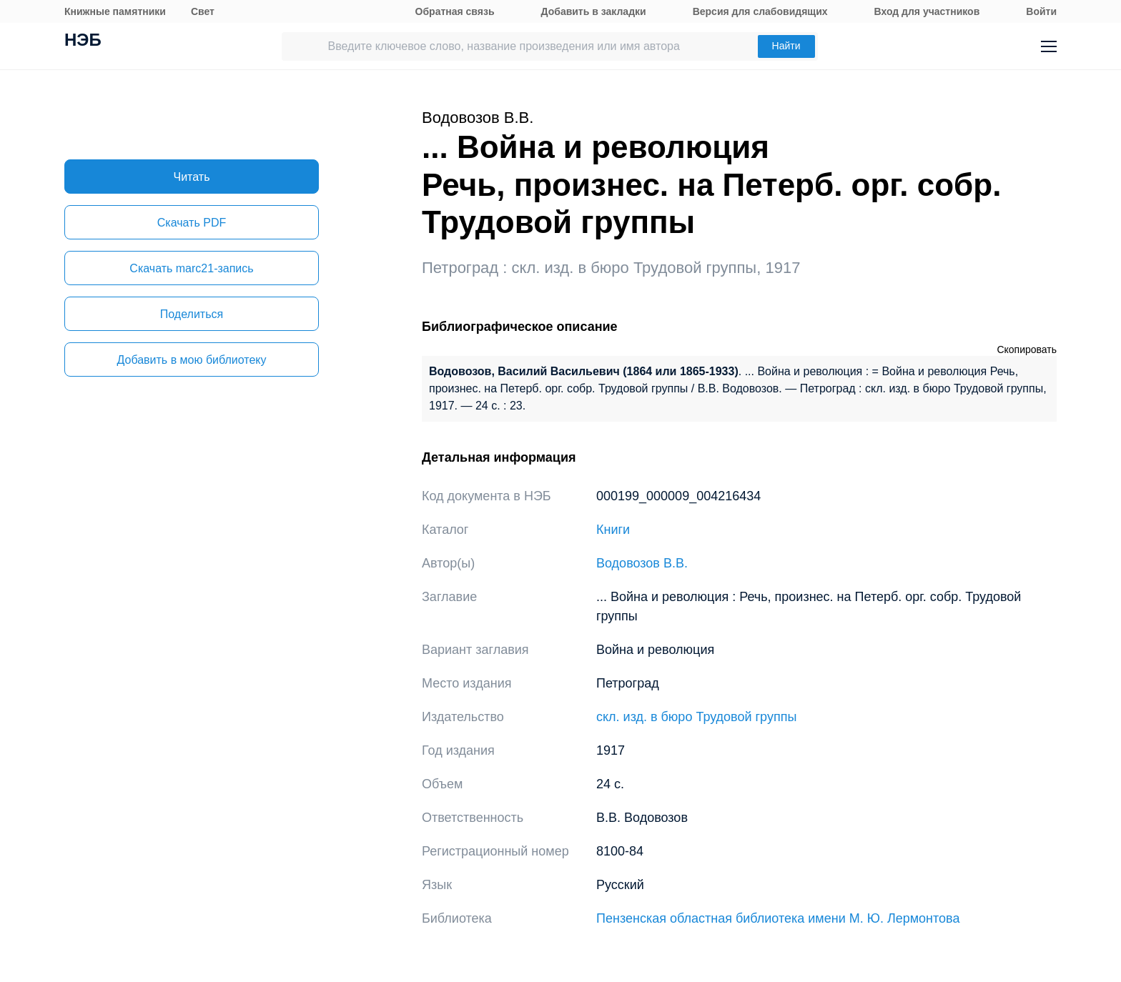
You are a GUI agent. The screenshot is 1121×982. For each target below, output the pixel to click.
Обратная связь (455, 11)
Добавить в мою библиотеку (191, 360)
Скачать (191, 223)
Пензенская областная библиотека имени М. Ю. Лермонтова (777, 918)
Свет (202, 11)
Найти (786, 45)
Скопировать (1027, 349)
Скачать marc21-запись (191, 268)
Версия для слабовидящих (760, 11)
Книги (613, 529)
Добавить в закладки (593, 11)
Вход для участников (927, 11)
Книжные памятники (115, 11)
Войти (1041, 11)
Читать (192, 177)
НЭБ (83, 41)
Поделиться (191, 314)
